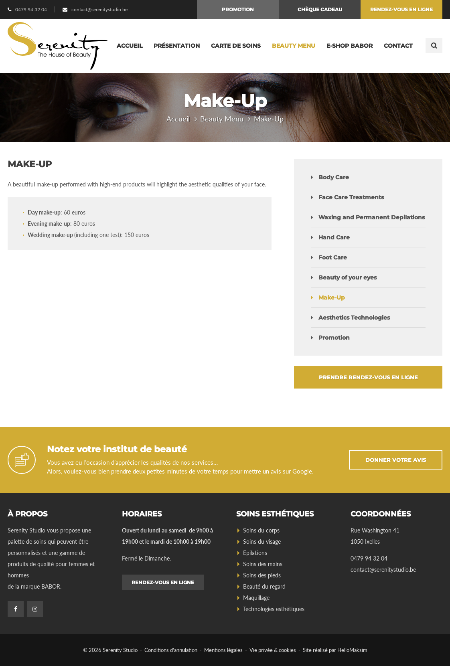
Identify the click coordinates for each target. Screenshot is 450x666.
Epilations (255, 552)
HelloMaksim (352, 650)
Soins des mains (262, 564)
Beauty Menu (293, 45)
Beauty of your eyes (347, 277)
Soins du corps (261, 530)
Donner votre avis (395, 460)
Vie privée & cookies (272, 650)
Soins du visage (262, 541)
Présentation (177, 45)
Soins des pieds (262, 575)
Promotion (238, 9)
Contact (398, 45)
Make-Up (331, 297)
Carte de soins (236, 45)
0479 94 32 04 (31, 9)
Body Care (333, 177)
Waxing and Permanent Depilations (371, 217)
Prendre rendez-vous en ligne (368, 377)
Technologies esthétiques (273, 608)
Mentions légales (223, 650)
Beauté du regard (264, 586)
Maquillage (256, 597)
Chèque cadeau (320, 9)
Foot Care (332, 257)
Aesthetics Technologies (354, 317)
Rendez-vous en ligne (401, 9)
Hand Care (334, 237)
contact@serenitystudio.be (99, 9)
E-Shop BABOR (349, 45)
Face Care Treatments (351, 197)
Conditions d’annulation (170, 650)
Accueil (129, 45)
